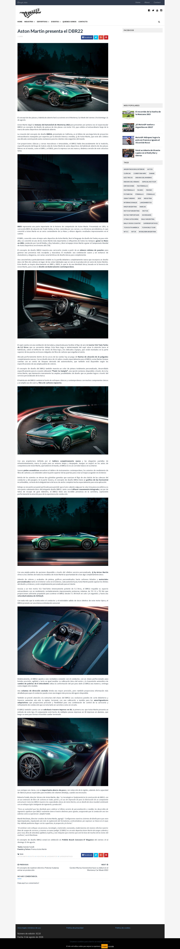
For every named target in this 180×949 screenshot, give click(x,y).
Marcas (143, 206)
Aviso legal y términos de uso (29, 928)
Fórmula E (151, 194)
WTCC (126, 231)
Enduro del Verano (131, 182)
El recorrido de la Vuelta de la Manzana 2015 (148, 113)
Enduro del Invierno (144, 177)
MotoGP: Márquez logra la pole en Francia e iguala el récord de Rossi (147, 140)
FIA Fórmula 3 (129, 190)
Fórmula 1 (139, 194)
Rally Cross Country (132, 223)
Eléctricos (128, 177)
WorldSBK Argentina (147, 231)
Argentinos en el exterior (134, 169)
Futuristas (128, 194)
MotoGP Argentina (131, 211)
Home (138, 2)
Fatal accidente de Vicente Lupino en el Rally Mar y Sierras (147, 153)
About (147, 2)
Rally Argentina (147, 219)
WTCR (133, 231)
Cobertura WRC (140, 173)
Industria (28, 22)
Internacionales (130, 202)
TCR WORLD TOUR (148, 227)
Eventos (55, 22)
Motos (145, 211)
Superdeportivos (66, 856)
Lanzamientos (52, 856)
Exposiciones (129, 186)
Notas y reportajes (131, 215)
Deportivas (42, 22)
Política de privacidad (74, 928)
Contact (157, 2)
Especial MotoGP (149, 182)
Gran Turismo (129, 198)
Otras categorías (131, 219)
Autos (32, 856)
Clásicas (127, 173)
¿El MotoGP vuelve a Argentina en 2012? (144, 125)
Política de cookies (122, 928)
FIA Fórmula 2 (142, 186)
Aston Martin (22, 856)
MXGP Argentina (130, 206)
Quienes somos (69, 22)
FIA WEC (140, 190)
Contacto (82, 22)
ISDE (139, 198)
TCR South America (131, 227)
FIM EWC (149, 190)
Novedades (146, 215)
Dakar (151, 173)
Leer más (111, 946)
